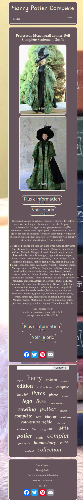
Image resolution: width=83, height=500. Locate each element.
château (51, 380)
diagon (63, 410)
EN (40, 485)
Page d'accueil (43, 464)
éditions (22, 429)
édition (25, 386)
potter (48, 408)
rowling (27, 409)
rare (38, 416)
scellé (39, 437)
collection (49, 449)
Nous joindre (43, 470)
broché (22, 395)
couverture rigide (36, 421)
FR (45, 485)
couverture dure (56, 403)
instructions (44, 387)
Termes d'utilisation (43, 480)
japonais (24, 443)
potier (24, 435)
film (34, 429)
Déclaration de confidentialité (43, 475)
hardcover (65, 416)
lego (27, 401)
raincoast (60, 423)
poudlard (29, 451)
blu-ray (50, 416)
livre (41, 401)
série (64, 428)
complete (62, 387)
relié (64, 442)
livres (38, 393)
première (65, 381)
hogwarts (48, 428)
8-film (20, 380)
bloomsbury (45, 442)
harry (34, 378)
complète (23, 415)
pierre (53, 395)
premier (65, 396)
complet (58, 435)
